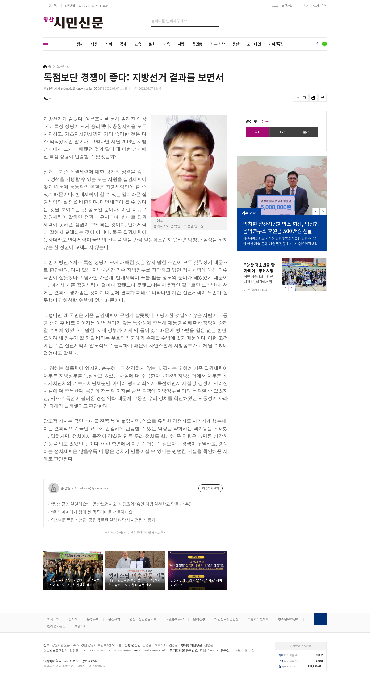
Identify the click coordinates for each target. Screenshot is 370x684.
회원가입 (287, 6)
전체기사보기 (311, 6)
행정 (94, 44)
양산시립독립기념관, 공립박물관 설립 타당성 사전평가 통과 (103, 520)
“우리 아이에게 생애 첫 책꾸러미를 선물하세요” (92, 512)
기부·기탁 (217, 44)
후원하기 (81, 626)
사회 (108, 44)
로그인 (275, 6)
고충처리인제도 (258, 619)
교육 (137, 44)
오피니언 (254, 44)
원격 (324, 6)
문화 (152, 44)
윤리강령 (199, 619)
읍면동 (197, 44)
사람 (181, 44)
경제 (123, 44)
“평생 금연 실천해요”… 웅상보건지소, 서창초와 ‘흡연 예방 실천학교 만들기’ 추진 (122, 504)
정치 (80, 44)
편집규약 (114, 619)
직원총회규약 (175, 619)
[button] (323, 211)
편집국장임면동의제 (142, 619)
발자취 (72, 619)
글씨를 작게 (297, 97)
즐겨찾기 (53, 6)
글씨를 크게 (304, 97)
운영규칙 (93, 619)
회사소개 (53, 619)
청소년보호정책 (288, 619)
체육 (166, 44)
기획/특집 (276, 44)
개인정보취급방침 (226, 619)
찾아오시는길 (56, 626)
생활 (236, 44)
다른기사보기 (210, 488)
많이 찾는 (257, 121)
